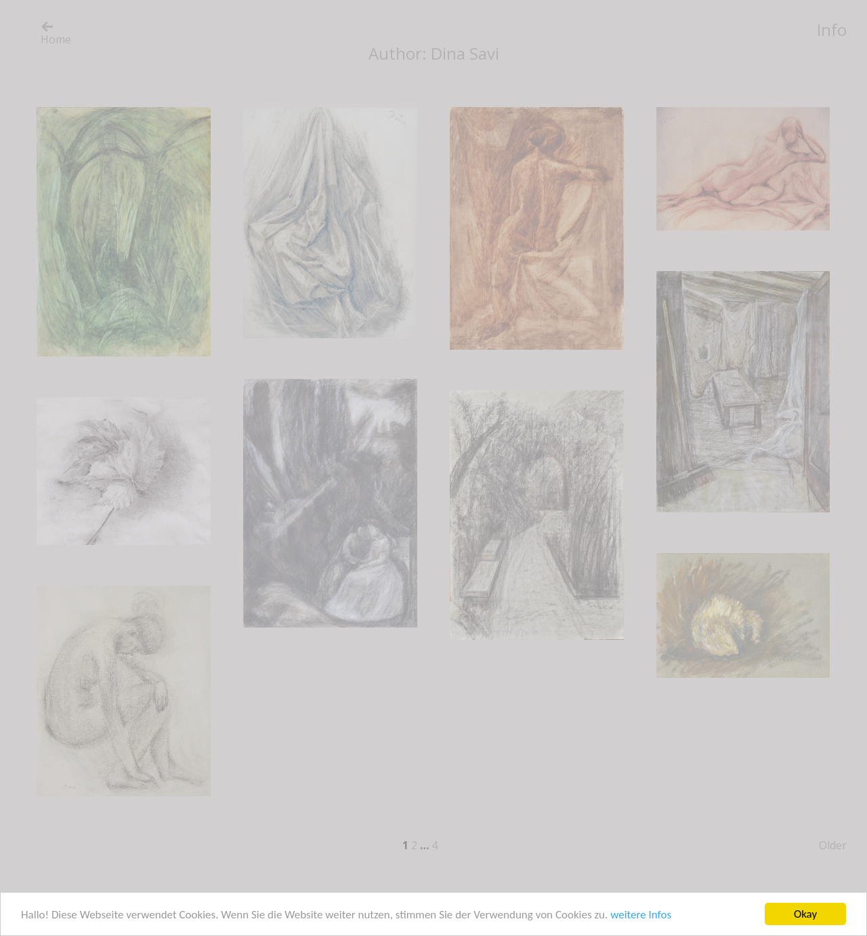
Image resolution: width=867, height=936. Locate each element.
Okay (805, 914)
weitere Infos (640, 915)
